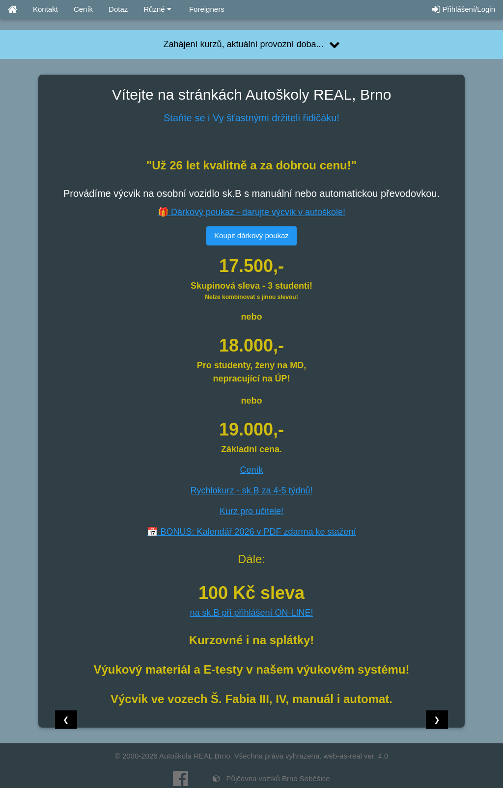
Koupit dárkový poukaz (251, 235)
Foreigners (205, 9)
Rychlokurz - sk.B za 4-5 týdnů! (251, 490)
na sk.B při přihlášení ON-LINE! (251, 613)
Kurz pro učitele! (251, 511)
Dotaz (118, 9)
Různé (157, 9)
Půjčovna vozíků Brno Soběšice (271, 778)
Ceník (83, 9)
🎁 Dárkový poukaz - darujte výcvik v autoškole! (251, 212)
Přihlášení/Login (463, 9)
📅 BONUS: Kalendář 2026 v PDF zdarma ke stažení (251, 532)
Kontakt (45, 9)
